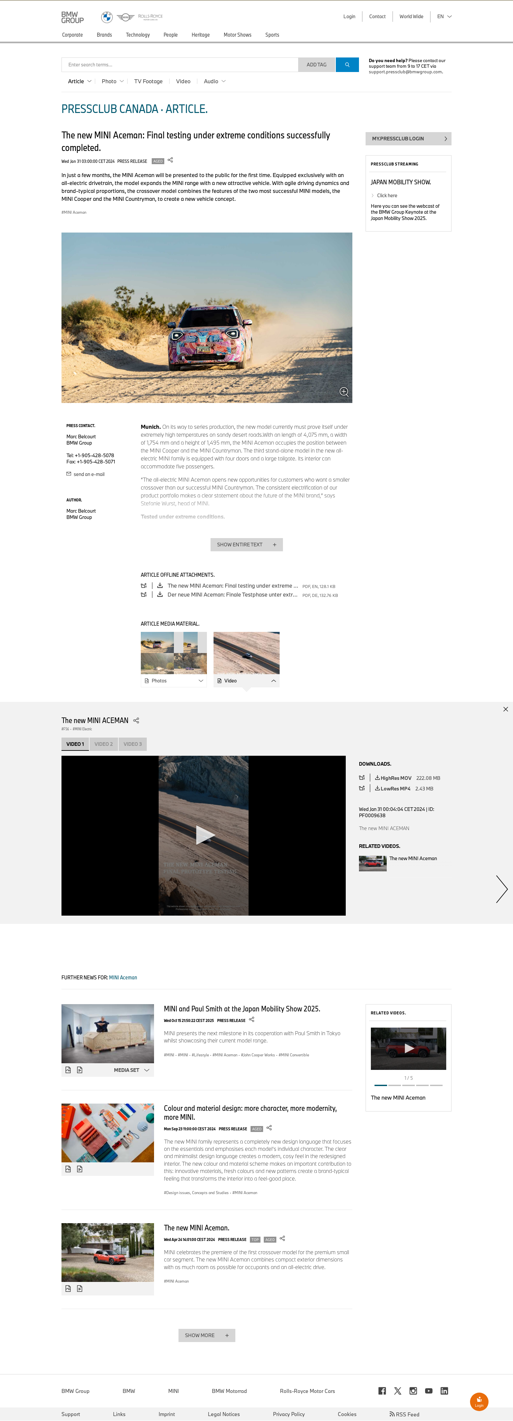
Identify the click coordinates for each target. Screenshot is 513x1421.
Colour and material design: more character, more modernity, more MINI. (250, 1112)
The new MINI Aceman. (196, 1227)
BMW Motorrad (229, 1391)
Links (119, 1414)
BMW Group (75, 1391)
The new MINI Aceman (398, 1097)
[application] (203, 836)
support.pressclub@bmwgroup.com (405, 72)
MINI (173, 1391)
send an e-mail (85, 474)
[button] (203, 835)
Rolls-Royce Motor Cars (307, 1391)
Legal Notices (224, 1414)
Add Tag (317, 64)
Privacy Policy (289, 1414)
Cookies (347, 1414)
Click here (387, 195)
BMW (129, 1391)
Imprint (167, 1414)
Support (70, 1414)
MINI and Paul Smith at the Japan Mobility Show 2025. (242, 1008)
